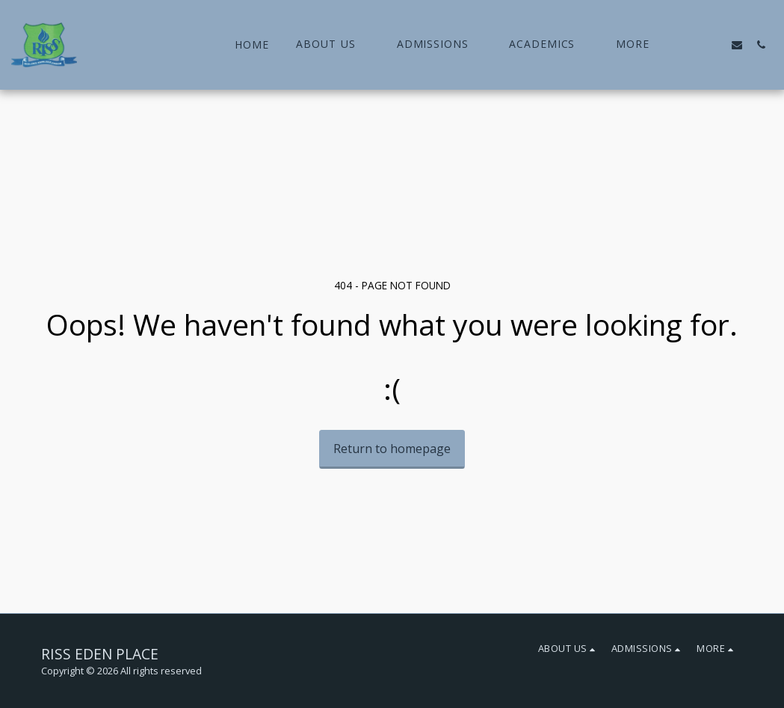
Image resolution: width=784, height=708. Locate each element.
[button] (333, 44)
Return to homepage (392, 448)
